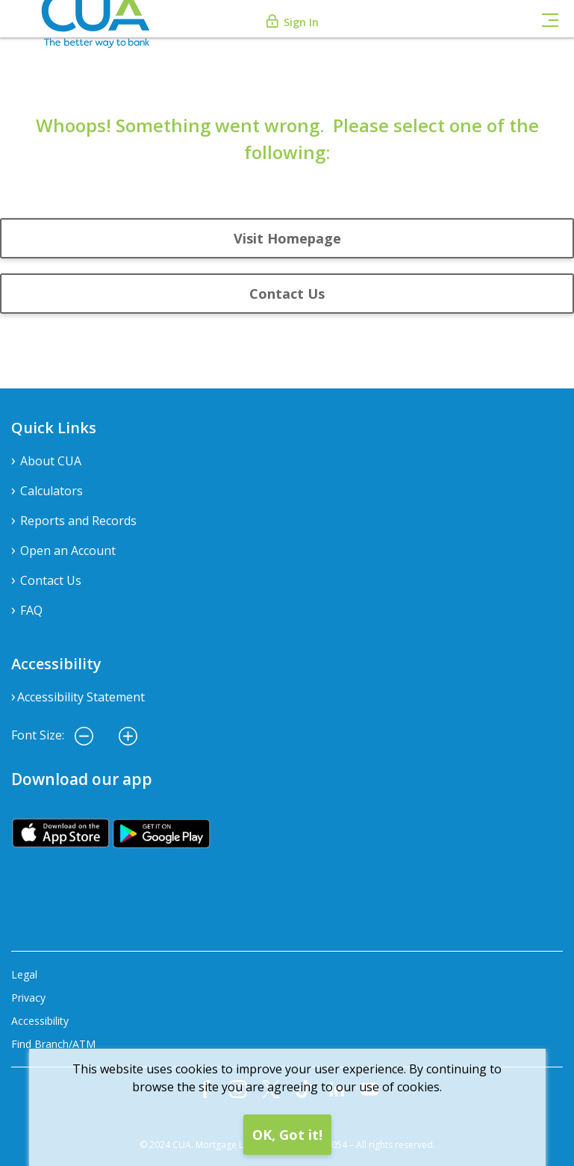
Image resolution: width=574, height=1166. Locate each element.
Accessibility (40, 1021)
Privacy (28, 997)
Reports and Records (78, 520)
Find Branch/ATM (53, 1044)
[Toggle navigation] (550, 19)
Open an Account (68, 550)
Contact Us (287, 294)
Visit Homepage (287, 238)
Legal (24, 974)
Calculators (51, 491)
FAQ (31, 610)
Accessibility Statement (81, 697)
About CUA (50, 461)
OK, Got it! (287, 1135)
